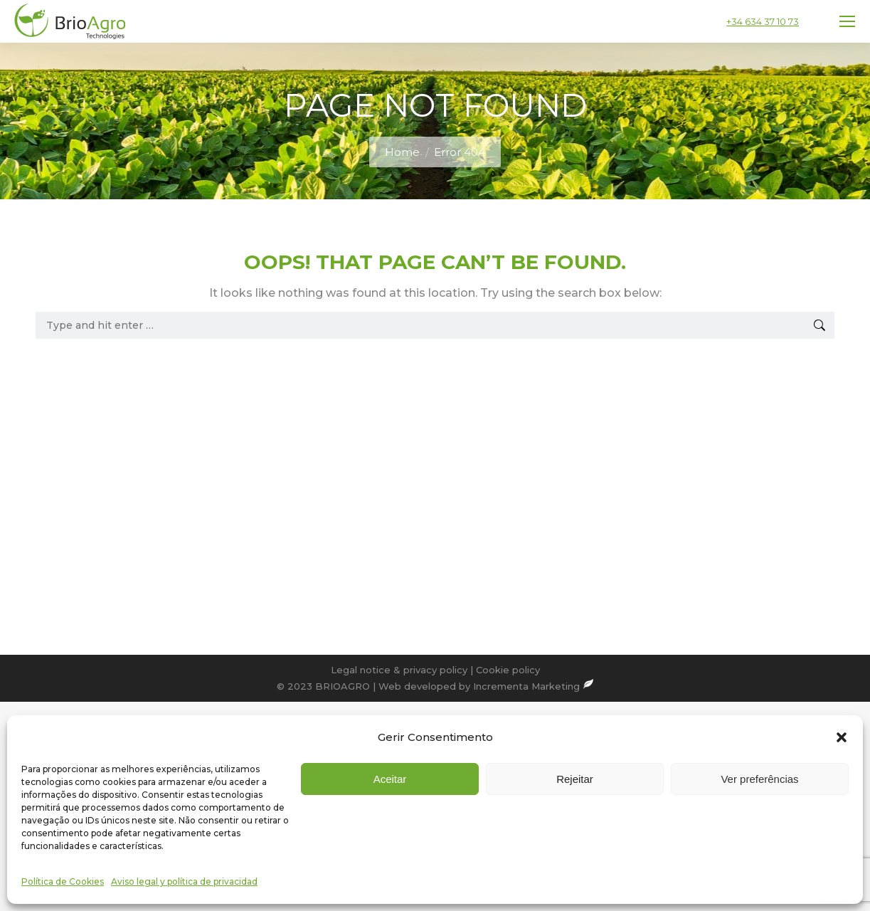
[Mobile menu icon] (847, 21)
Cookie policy (508, 669)
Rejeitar (574, 779)
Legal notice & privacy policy (399, 669)
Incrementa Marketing (533, 686)
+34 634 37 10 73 (762, 21)
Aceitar (390, 779)
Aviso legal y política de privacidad (184, 881)
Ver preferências (759, 779)
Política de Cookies (62, 881)
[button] (841, 737)
